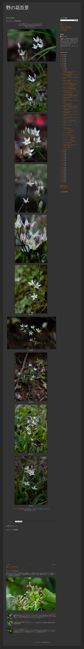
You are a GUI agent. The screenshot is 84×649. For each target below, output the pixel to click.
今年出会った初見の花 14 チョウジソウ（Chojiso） (70, 81)
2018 (63, 167)
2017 (63, 169)
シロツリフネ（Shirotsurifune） (19, 628)
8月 (63, 153)
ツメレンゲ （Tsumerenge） (69, 130)
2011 (63, 180)
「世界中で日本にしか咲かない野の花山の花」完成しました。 (70, 145)
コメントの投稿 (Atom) (13, 566)
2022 (63, 61)
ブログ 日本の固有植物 (66, 27)
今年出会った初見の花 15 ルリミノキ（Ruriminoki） (70, 75)
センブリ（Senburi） (67, 147)
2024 (63, 58)
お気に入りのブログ (65, 26)
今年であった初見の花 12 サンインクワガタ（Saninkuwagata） (70, 88)
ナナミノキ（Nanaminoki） (13, 571)
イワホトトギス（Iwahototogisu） (69, 120)
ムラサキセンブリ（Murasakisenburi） (67, 128)
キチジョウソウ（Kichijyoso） (69, 86)
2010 (63, 181)
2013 (63, 176)
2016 (63, 171)
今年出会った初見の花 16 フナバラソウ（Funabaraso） (70, 72)
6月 (63, 156)
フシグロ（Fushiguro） (67, 142)
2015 (63, 173)
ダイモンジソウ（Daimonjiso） (69, 135)
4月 (63, 160)
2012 (63, 178)
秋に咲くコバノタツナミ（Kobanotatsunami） (68, 104)
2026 (63, 54)
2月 (63, 163)
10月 (64, 149)
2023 (63, 59)
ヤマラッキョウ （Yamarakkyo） (70, 141)
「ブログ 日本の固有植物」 (19, 508)
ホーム (31, 564)
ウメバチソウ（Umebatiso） (68, 139)
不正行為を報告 (64, 191)
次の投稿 (8, 564)
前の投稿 (53, 564)
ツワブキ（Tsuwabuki (67, 132)
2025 (63, 56)
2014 (63, 174)
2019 (63, 66)
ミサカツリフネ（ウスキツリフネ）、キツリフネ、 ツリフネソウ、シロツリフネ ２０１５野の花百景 (34, 614)
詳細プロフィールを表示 (65, 48)
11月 (64, 70)
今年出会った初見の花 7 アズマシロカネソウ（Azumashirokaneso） (70, 106)
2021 (63, 63)
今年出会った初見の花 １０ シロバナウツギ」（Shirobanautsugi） (70, 95)
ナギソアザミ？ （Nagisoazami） (70, 137)
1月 (63, 165)
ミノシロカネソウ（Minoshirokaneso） (21, 621)
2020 (63, 65)
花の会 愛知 (64, 29)
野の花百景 (17, 7)
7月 (63, 155)
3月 (63, 162)
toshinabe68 (64, 36)
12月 (64, 68)
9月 (63, 151)
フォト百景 (63, 30)
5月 (63, 158)
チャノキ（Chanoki (66, 134)
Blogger (48, 642)
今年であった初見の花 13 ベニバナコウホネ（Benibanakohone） (70, 84)
